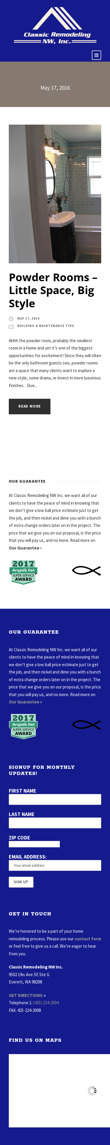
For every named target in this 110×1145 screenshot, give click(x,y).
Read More (29, 406)
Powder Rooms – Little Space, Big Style (53, 290)
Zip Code (19, 837)
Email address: (28, 856)
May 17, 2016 (28, 318)
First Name (22, 790)
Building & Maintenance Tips (45, 326)
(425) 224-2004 (46, 1002)
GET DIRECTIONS (26, 995)
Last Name (22, 814)
